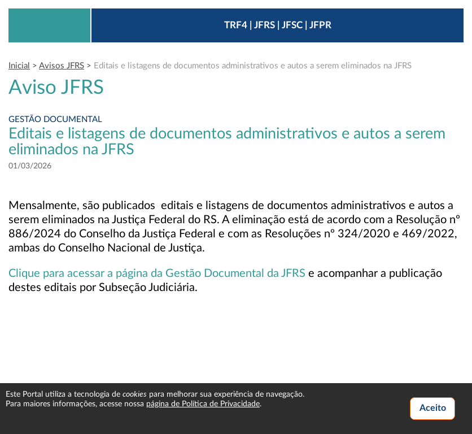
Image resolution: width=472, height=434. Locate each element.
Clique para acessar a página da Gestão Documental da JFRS (156, 273)
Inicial (19, 66)
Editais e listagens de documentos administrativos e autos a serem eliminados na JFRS (253, 66)
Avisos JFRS (61, 66)
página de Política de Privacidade (203, 404)
